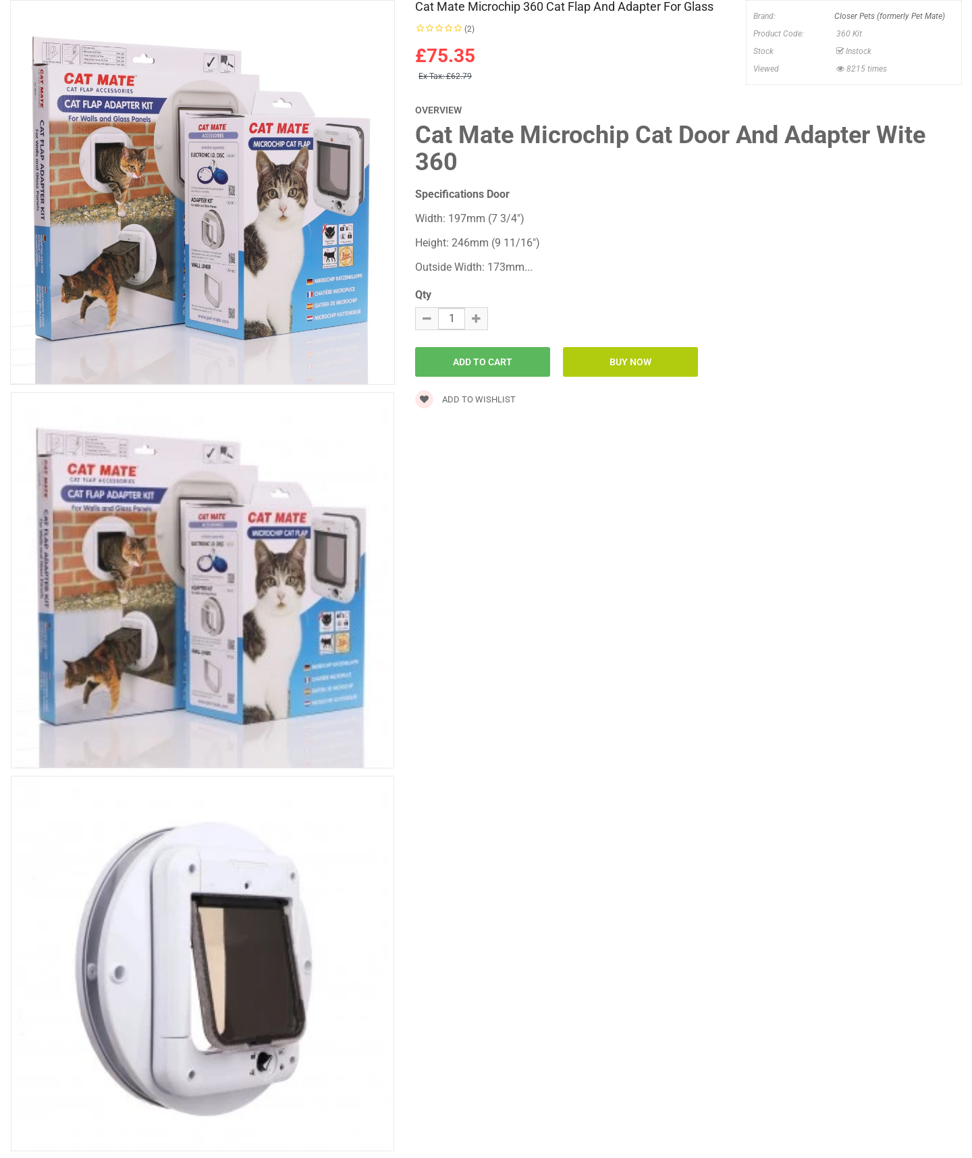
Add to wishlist (465, 399)
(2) (469, 29)
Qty (423, 294)
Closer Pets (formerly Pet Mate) (889, 16)
